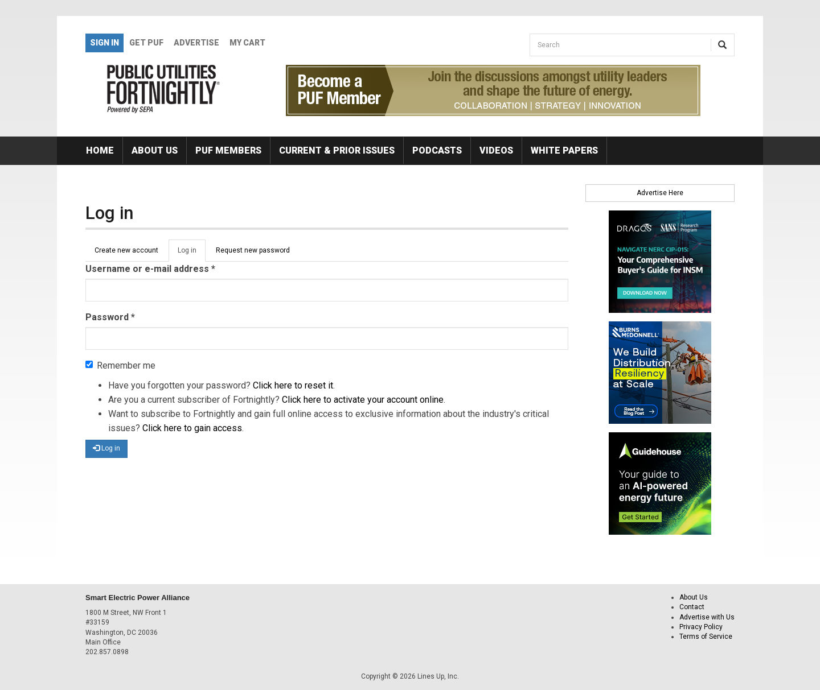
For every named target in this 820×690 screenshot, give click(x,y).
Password (110, 317)
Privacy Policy (701, 627)
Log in (192, 254)
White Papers (564, 150)
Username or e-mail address (150, 268)
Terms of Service (705, 637)
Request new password (253, 250)
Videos (496, 150)
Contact (691, 607)
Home (100, 150)
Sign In (104, 42)
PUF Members (228, 150)
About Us (155, 150)
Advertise (196, 42)
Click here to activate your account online (363, 399)
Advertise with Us (707, 617)
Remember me (120, 365)
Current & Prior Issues (337, 150)
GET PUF (146, 42)
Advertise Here (660, 193)
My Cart (247, 42)
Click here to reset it (293, 385)
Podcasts (437, 150)
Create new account (126, 250)
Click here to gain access (192, 428)
